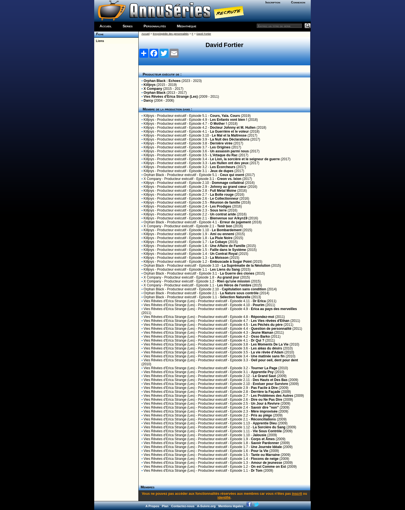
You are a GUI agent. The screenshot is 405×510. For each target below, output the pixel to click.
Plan (165, 506)
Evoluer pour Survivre (270, 384)
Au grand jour (228, 277)
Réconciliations (263, 419)
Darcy (148, 101)
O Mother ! (218, 124)
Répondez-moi (262, 317)
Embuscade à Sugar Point (231, 262)
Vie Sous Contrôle (267, 431)
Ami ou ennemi (222, 234)
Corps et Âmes (263, 439)
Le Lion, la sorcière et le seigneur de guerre (245, 159)
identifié (223, 498)
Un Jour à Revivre (265, 404)
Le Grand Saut (264, 376)
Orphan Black (155, 93)
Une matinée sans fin (268, 356)
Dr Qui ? (257, 340)
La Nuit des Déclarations (229, 139)
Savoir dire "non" (265, 407)
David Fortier (204, 33)
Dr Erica (259, 301)
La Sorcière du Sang (269, 427)
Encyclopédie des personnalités (170, 33)
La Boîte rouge (222, 195)
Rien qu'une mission (233, 281)
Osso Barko (260, 336)
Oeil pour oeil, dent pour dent (274, 360)
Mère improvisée (264, 411)
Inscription (273, 2)
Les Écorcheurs (222, 167)
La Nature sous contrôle (239, 293)
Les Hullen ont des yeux (229, 163)
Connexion (298, 2)
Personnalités (155, 26)
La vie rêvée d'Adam (267, 352)
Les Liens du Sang (225, 269)
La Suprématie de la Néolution (246, 266)
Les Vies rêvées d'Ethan (270, 321)
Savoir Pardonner (265, 443)
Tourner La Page (264, 368)
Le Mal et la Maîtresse (229, 135)
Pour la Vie (259, 451)
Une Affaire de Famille (228, 246)
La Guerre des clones (237, 273)
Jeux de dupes (221, 171)
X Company (153, 89)
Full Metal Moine (223, 191)
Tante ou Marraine (265, 455)
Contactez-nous (183, 506)
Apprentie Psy (262, 372)
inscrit (297, 494)
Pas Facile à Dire (264, 388)
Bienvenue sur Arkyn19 (229, 218)
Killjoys (150, 85)
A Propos (152, 506)
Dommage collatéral (228, 183)
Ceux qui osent (232, 175)
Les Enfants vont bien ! (228, 120)
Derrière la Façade (265, 392)
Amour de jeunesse (266, 463)
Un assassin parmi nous (229, 151)
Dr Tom (256, 471)
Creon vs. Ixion (229, 179)
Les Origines (220, 147)
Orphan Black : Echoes (162, 81)
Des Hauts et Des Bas (270, 380)
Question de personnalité (271, 329)
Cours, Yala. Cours (225, 116)
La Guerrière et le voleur (229, 131)
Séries (128, 26)
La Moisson (219, 258)
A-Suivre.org (206, 506)
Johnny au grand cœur (228, 187)
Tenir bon (224, 226)
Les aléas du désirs (266, 348)
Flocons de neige (264, 459)
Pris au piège (261, 415)
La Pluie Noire (221, 238)
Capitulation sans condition (244, 289)
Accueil (106, 26)
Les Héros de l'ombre (234, 285)
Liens (99, 41)
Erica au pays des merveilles (274, 309)
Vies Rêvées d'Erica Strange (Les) (171, 97)
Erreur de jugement (235, 222)
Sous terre (218, 210)
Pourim (258, 305)
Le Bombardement (226, 230)
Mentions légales (230, 506)
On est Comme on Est (268, 467)
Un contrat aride (223, 214)
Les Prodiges (220, 206)
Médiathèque (186, 26)
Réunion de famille (225, 202)
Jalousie (259, 435)
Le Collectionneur (224, 199)
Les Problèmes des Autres (272, 396)
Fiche (99, 34)
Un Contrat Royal (224, 254)
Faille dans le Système (228, 250)
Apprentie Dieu (265, 423)
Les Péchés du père (267, 325)
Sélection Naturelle (235, 297)
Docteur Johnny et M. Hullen (233, 128)
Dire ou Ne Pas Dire (266, 400)
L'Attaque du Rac (224, 155)
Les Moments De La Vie (270, 344)
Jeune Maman (262, 333)
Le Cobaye (218, 242)
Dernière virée (221, 143)
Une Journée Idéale (266, 447)
